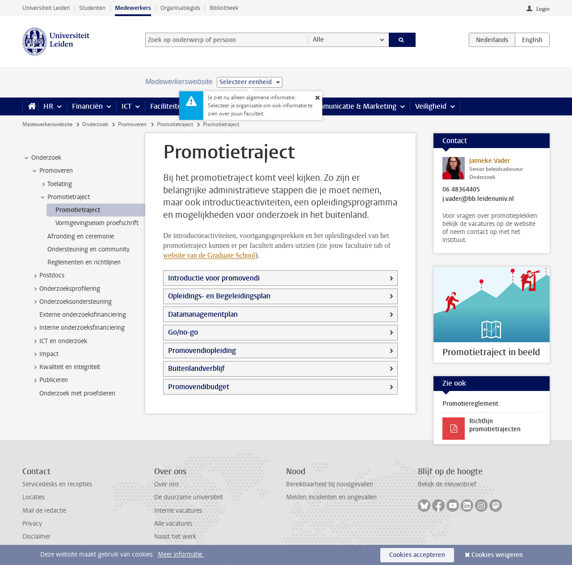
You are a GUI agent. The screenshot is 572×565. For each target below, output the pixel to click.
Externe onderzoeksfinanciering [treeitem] (82, 314)
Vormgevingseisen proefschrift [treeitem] (97, 223)
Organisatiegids (180, 8)
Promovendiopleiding (202, 350)
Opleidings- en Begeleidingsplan (219, 296)
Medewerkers (133, 8)
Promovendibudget (198, 386)
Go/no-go (183, 332)
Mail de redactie (44, 510)
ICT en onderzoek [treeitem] (59, 341)
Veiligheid (430, 106)
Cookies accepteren (417, 555)
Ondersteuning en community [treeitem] (88, 249)
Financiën (87, 106)
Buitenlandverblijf (196, 368)
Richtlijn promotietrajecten (495, 425)
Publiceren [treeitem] (49, 380)
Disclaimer (36, 536)
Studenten (92, 8)
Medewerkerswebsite (47, 124)
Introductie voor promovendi (214, 278)
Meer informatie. (181, 554)
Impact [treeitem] (45, 354)
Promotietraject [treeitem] (64, 197)
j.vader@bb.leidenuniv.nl (478, 199)
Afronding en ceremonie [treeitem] (80, 236)
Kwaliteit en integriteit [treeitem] (65, 367)
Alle (318, 39)
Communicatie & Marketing (352, 106)
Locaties (33, 497)
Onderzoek (95, 124)
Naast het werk (175, 536)
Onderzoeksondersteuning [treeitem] (71, 301)
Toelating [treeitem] (55, 184)
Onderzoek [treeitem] (42, 157)
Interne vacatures (178, 510)
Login (543, 9)
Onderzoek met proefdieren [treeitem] (77, 393)
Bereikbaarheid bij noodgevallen (329, 484)
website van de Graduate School (209, 255)
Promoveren (132, 124)
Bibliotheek (224, 8)
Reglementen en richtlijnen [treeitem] (84, 262)
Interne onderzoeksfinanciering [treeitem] (78, 327)
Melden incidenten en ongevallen (331, 497)
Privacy (32, 523)
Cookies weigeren (497, 555)
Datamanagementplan (203, 314)
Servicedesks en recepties (57, 484)
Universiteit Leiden (46, 8)
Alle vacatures (173, 523)
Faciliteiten (167, 106)
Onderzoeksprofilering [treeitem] (65, 289)
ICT (126, 106)
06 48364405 (461, 190)
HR (48, 106)
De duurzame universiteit (188, 497)
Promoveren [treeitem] (52, 170)
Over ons (166, 484)
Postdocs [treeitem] (47, 275)
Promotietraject (175, 124)
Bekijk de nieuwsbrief (447, 484)
